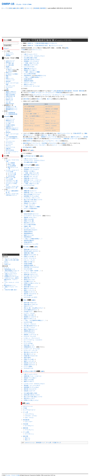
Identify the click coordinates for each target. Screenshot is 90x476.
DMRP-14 (29, 141)
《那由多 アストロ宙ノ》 (30, 70)
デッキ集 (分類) (10, 65)
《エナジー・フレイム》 (30, 82)
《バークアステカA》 (29, 66)
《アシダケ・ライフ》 (29, 129)
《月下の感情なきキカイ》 (30, 309)
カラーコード (9, 100)
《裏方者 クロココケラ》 (30, 293)
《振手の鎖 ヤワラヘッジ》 (30, 286)
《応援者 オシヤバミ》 (29, 292)
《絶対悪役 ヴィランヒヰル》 (31, 196)
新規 (10, 8)
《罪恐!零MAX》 (27, 75)
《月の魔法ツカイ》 (28, 281)
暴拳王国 (81, 91)
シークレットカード (28, 371)
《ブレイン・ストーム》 (50, 120)
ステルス (6, 262)
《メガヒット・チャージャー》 (31, 338)
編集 (14, 8)
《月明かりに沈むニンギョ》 (31, 283)
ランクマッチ (9, 144)
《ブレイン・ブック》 (29, 120)
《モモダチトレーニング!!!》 (31, 244)
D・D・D (6, 267)
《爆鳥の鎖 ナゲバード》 (30, 277)
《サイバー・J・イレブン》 (11, 258)
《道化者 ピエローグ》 (29, 363)
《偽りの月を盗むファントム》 (31, 194)
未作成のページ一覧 (11, 106)
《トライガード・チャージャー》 (32, 215)
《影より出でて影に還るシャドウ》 (33, 199)
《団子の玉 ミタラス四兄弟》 (52, 108)
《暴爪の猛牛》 (27, 357)
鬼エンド (39, 99)
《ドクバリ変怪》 (28, 366)
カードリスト (11, 173)
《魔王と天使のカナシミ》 (30, 329)
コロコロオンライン (11, 180)
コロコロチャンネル (11, 182)
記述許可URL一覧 (10, 96)
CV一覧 (8, 153)
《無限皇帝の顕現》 (28, 81)
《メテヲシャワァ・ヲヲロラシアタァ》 (34, 56)
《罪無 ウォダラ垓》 (29, 256)
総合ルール (10, 69)
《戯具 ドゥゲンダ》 (29, 361)
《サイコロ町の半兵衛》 (30, 73)
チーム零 (53, 91)
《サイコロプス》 (49, 106)
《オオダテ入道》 (28, 322)
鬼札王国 (26, 99)
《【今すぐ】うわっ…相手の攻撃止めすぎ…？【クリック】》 (11, 279)
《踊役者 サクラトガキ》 (30, 254)
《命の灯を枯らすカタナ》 (30, 230)
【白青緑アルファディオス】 (11, 276)
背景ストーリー (10, 78)
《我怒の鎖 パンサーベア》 (30, 65)
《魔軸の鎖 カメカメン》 (30, 68)
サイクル (43, 75)
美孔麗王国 (68, 91)
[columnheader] (33, 104)
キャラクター (9, 87)
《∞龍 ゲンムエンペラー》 (11, 273)
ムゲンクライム (37, 95)
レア (24, 211)
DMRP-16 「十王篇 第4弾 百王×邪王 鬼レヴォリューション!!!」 (46, 45)
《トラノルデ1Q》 (28, 343)
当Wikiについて (10, 54)
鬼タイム (49, 99)
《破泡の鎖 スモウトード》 (30, 274)
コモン (25, 300)
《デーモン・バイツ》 (29, 327)
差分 (18, 8)
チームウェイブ (50, 92)
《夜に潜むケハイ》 (28, 354)
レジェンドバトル (10, 147)
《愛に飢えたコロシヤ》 (30, 352)
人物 (7, 88)
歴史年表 (8, 81)
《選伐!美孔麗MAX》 (29, 240)
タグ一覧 (8, 102)
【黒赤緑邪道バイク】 (9, 269)
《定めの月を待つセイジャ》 (31, 214)
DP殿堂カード (9, 126)
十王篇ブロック (56, 442)
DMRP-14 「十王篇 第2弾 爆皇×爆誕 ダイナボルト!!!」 (43, 43)
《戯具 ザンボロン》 (29, 84)
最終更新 (43, 8)
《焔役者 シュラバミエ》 (30, 334)
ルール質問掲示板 (10, 112)
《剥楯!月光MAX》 (28, 231)
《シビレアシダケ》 (49, 128)
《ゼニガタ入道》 (28, 269)
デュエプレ (7, 116)
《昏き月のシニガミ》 (29, 222)
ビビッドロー (66, 95)
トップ (5, 8)
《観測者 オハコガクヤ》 (30, 317)
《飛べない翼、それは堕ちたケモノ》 (33, 308)
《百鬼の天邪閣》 (28, 263)
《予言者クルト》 (28, 311)
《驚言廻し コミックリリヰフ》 (32, 182)
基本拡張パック (40, 442)
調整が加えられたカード (12, 128)
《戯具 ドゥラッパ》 (29, 290)
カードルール (11, 174)
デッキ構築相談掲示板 (11, 114)
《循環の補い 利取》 (29, 253)
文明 (7, 77)
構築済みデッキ (10, 62)
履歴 (22, 8)
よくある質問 (11, 165)
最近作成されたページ (11, 108)
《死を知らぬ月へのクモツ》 (30, 108)
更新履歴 (8, 55)
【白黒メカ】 (7, 264)
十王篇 (23, 49)
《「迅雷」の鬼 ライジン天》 (31, 183)
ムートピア (46, 141)
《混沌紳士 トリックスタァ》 (31, 61)
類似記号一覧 (9, 99)
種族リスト (9, 75)
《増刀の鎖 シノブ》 (29, 345)
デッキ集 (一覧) (10, 63)
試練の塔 (8, 148)
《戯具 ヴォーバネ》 (29, 235)
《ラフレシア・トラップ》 (30, 350)
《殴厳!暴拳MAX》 (28, 233)
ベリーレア (26, 188)
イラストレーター (10, 79)
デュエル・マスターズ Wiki (23, 4)
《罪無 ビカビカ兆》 (29, 315)
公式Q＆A (10, 71)
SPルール (8, 145)
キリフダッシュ (29, 434)
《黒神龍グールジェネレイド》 (52, 123)
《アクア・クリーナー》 (30, 258)
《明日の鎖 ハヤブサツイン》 (31, 174)
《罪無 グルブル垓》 (29, 359)
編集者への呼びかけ (11, 91)
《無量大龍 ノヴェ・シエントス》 (32, 192)
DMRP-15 (8, 3)
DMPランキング (10, 177)
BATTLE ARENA (10, 150)
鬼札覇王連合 (60, 91)
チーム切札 (26, 432)
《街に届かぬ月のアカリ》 (30, 325)
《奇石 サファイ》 (28, 306)
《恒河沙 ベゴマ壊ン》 (29, 171)
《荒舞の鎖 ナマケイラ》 (30, 201)
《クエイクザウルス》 (29, 333)
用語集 (7, 66)
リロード (28, 8)
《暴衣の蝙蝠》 (27, 285)
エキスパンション (10, 60)
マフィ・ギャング (56, 141)
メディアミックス (10, 85)
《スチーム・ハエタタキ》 (51, 125)
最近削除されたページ (11, 109)
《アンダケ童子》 (28, 111)
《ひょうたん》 (27, 341)
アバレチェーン (47, 95)
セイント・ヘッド (57, 145)
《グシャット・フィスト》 (51, 113)
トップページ (9, 52)
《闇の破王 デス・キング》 (30, 176)
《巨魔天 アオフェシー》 (10, 275)
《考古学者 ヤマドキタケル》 (31, 267)
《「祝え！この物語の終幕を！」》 (33, 77)
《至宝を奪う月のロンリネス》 (31, 59)
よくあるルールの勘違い (12, 74)
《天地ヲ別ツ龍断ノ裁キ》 (11, 289)
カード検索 (10, 162)
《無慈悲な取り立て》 (29, 331)
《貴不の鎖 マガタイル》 (30, 302)
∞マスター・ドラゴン (31, 415)
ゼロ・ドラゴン (29, 417)
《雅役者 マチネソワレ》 (30, 217)
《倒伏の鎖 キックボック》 (30, 304)
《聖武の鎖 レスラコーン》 (30, 249)
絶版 (67, 48)
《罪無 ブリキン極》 (29, 221)
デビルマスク (52, 143)
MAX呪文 (38, 75)
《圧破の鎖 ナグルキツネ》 (30, 356)
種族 (63, 143)
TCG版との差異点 (10, 125)
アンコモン (26, 246)
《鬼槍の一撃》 (27, 226)
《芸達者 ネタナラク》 (29, 364)
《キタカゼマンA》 (28, 368)
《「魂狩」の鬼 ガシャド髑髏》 (32, 72)
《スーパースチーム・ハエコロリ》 (32, 125)
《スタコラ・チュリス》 (30, 336)
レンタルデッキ (10, 122)
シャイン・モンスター (39, 145)
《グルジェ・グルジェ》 (29, 123)
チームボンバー (40, 92)
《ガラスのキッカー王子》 (30, 297)
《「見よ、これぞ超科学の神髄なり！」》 (34, 116)
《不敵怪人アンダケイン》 (51, 111)
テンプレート (9, 97)
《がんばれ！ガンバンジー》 (31, 276)
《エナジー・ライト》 (50, 117)
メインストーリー (10, 141)
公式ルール (9, 68)
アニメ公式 (9, 179)
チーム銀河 (31, 92)
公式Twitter (10, 176)
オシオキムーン (57, 95)
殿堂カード (9, 72)
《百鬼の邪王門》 (28, 79)
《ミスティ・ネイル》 (29, 313)
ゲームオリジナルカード (12, 151)
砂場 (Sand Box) (10, 103)
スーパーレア (26, 165)
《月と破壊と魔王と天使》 (30, 58)
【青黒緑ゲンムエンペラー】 (48, 136)
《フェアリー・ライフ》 (50, 130)
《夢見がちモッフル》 (29, 279)
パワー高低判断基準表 (11, 136)
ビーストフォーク (35, 143)
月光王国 (75, 91)
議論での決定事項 (10, 94)
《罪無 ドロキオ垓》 (29, 219)
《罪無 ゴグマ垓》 (28, 262)
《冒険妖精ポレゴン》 (29, 347)
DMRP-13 (30, 147)
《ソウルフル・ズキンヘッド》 (31, 198)
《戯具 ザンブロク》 (29, 288)
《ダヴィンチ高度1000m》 (30, 208)
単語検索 (36, 8)
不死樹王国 (59, 92)
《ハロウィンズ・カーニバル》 (31, 86)
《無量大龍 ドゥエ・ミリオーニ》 (32, 180)
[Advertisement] (45, 23)
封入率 (25, 147)
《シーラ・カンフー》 (29, 205)
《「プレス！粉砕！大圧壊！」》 (31, 113)
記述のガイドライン (11, 93)
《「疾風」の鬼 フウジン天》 (31, 63)
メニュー (6, 48)
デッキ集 (8, 123)
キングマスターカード (29, 156)
